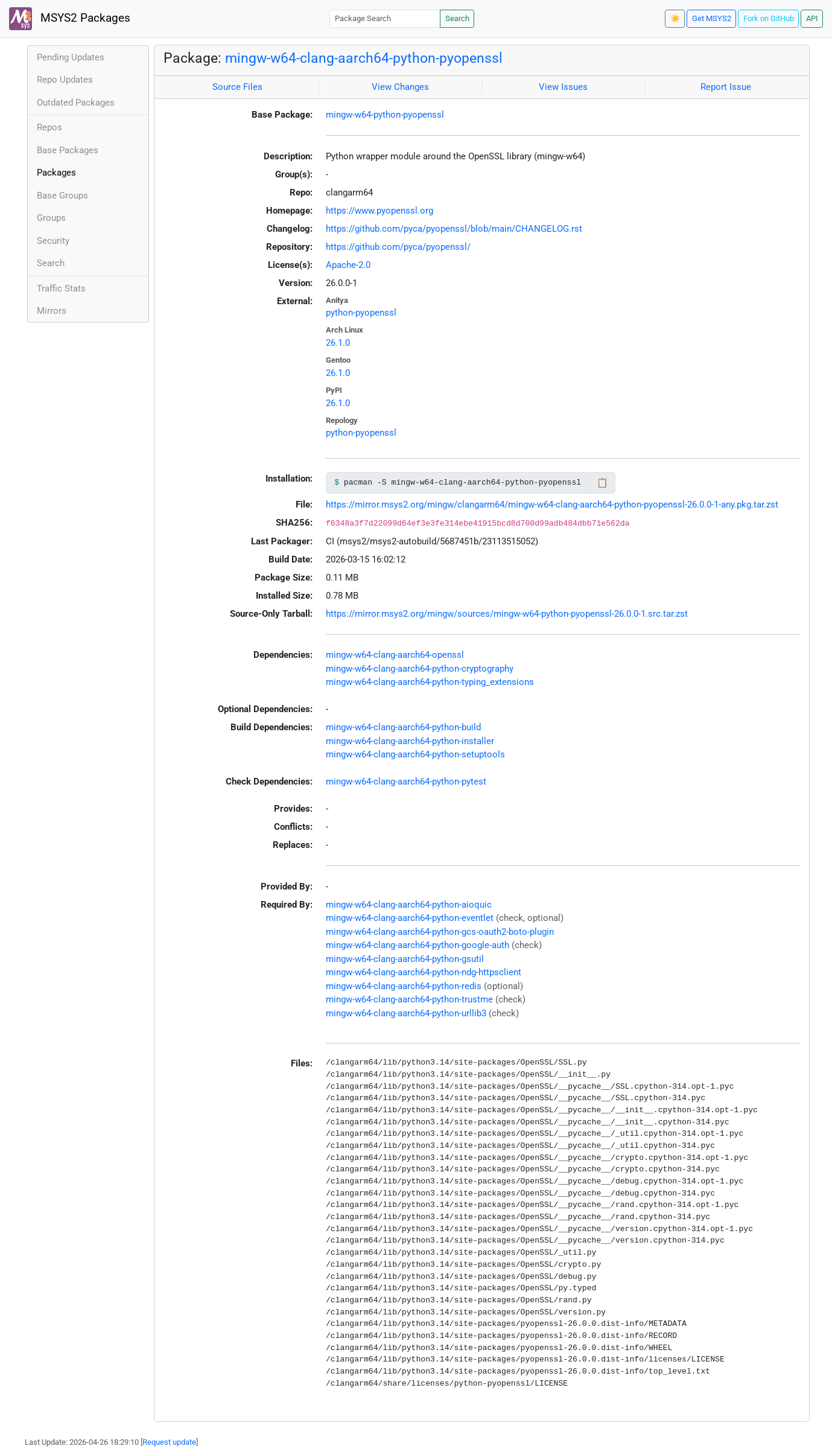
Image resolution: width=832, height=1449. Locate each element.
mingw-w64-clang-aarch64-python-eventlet (410, 917)
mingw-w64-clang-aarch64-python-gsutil (405, 959)
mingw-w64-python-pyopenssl (385, 114)
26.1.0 (338, 342)
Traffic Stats (61, 288)
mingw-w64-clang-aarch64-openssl (395, 654)
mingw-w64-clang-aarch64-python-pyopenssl (364, 58)
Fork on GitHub (768, 18)
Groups (51, 217)
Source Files (237, 86)
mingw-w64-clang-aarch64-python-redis (403, 986)
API (812, 18)
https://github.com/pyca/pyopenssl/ (398, 246)
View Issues (563, 86)
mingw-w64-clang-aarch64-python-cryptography (419, 668)
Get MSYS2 (711, 18)
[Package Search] (384, 18)
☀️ (675, 18)
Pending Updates (70, 57)
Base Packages (67, 150)
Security (53, 240)
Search (457, 18)
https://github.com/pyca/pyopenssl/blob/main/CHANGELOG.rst (454, 228)
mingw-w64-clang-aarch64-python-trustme (409, 999)
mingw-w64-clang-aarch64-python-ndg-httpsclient (423, 972)
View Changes (400, 86)
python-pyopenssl (361, 312)
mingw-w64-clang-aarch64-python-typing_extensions (430, 682)
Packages (56, 172)
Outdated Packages (76, 102)
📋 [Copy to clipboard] (602, 482)
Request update (169, 1442)
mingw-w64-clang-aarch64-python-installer (410, 741)
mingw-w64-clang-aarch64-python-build (403, 727)
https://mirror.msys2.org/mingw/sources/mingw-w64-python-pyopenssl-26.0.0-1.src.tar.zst (507, 613)
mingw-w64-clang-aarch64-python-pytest (406, 781)
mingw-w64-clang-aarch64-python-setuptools (415, 754)
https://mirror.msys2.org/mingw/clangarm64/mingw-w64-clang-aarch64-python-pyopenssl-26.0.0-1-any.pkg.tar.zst (552, 504)
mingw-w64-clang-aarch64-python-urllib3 (406, 1013)
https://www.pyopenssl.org (379, 210)
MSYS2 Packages (69, 18)
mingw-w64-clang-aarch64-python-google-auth (417, 945)
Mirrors (51, 310)
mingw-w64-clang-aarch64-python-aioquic (409, 904)
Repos (49, 127)
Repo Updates (65, 79)
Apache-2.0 (348, 265)
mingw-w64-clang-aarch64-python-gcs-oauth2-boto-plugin (440, 931)
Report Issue (725, 86)
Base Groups (62, 195)
